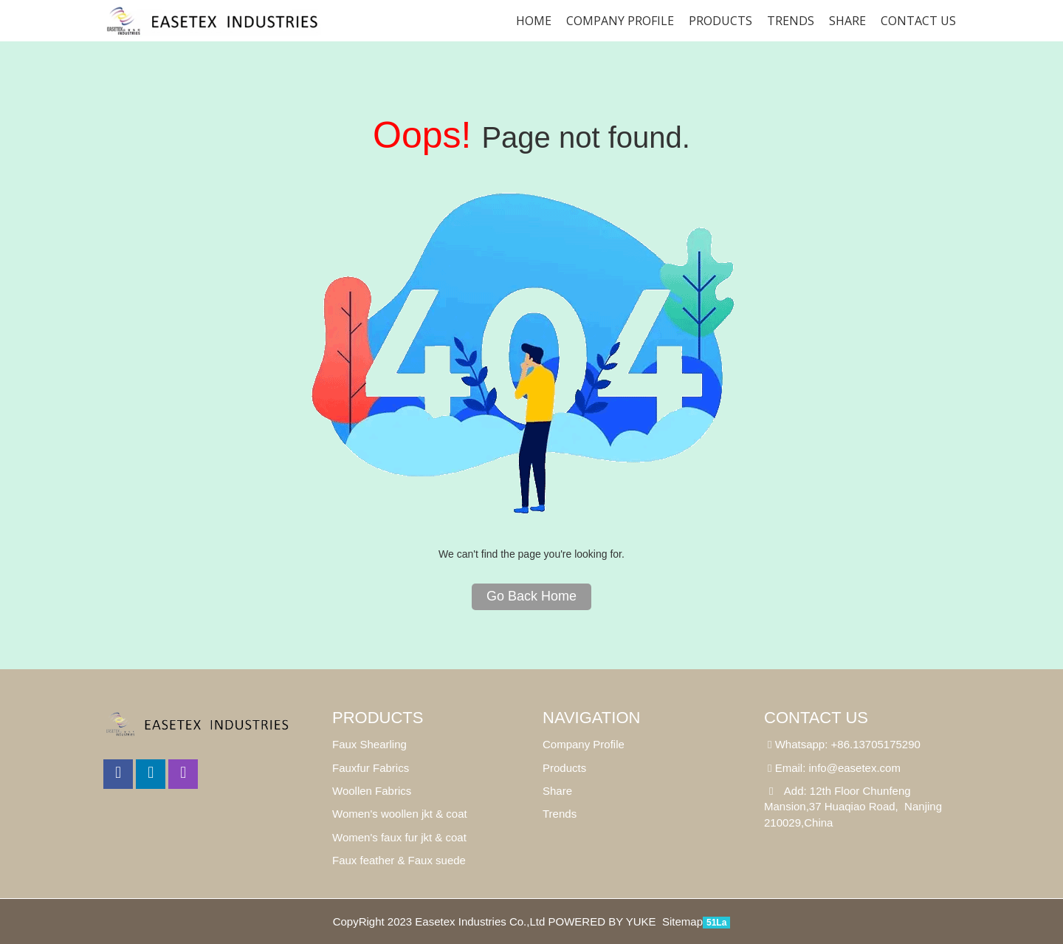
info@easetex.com (855, 768)
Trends (790, 21)
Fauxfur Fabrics (370, 768)
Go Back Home (531, 596)
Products (720, 21)
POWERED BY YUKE (603, 921)
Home (533, 21)
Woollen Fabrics (371, 790)
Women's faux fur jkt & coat (399, 837)
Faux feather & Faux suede (399, 860)
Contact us (918, 21)
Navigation (591, 717)
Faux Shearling (369, 744)
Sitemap (682, 921)
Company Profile (620, 21)
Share (557, 790)
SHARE (847, 21)
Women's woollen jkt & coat (399, 813)
